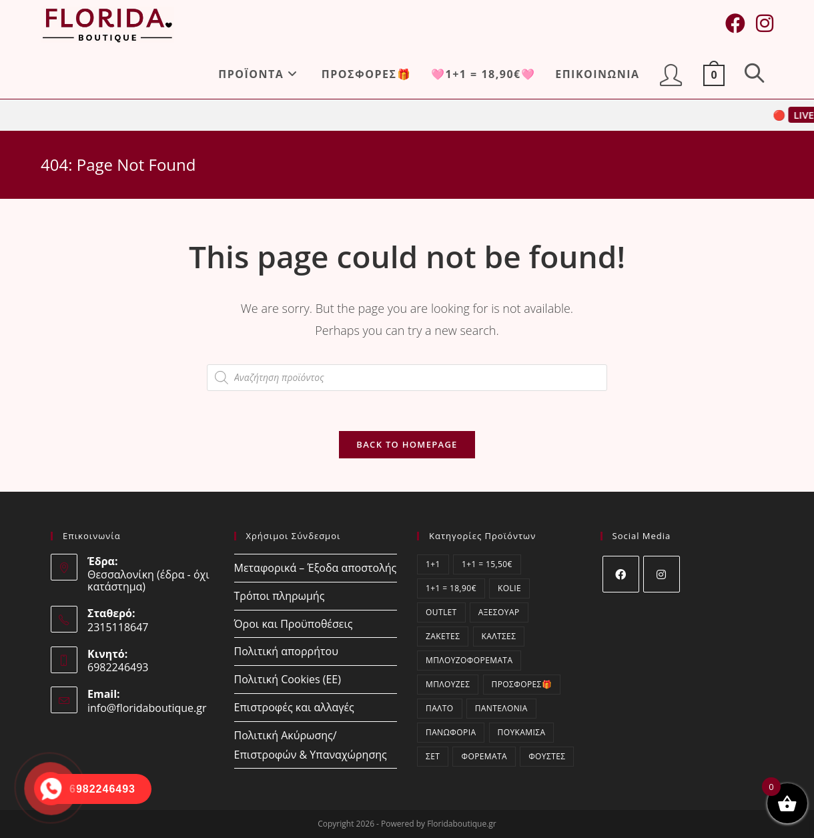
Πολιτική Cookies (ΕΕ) (287, 679)
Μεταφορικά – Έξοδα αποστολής (315, 567)
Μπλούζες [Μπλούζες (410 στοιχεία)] (448, 684)
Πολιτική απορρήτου (286, 651)
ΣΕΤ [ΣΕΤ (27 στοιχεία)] (433, 756)
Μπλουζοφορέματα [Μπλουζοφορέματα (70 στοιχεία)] (469, 660)
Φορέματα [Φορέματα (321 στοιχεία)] (484, 756)
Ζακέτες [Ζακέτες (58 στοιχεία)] (443, 636)
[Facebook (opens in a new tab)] (735, 23)
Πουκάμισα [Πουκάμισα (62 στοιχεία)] (522, 732)
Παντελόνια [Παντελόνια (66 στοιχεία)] (501, 708)
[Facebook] (620, 574)
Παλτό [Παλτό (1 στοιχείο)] (440, 708)
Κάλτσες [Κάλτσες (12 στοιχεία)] (499, 636)
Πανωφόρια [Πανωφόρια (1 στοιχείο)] (451, 732)
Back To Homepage (406, 444)
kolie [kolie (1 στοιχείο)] (509, 588)
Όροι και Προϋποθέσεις (293, 623)
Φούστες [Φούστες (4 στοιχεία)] (546, 756)
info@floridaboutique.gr (147, 708)
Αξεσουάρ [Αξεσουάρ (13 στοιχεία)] (499, 612)
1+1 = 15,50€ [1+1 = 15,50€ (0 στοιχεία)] (487, 564)
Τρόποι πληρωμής (279, 595)
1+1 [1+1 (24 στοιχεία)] (433, 564)
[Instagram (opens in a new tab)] (765, 23)
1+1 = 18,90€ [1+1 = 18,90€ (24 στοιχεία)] (451, 588)
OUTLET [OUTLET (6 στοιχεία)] (441, 612)
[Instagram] (661, 574)
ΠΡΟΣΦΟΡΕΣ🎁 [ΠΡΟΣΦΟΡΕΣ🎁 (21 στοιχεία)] (522, 684)
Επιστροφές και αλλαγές (294, 707)
